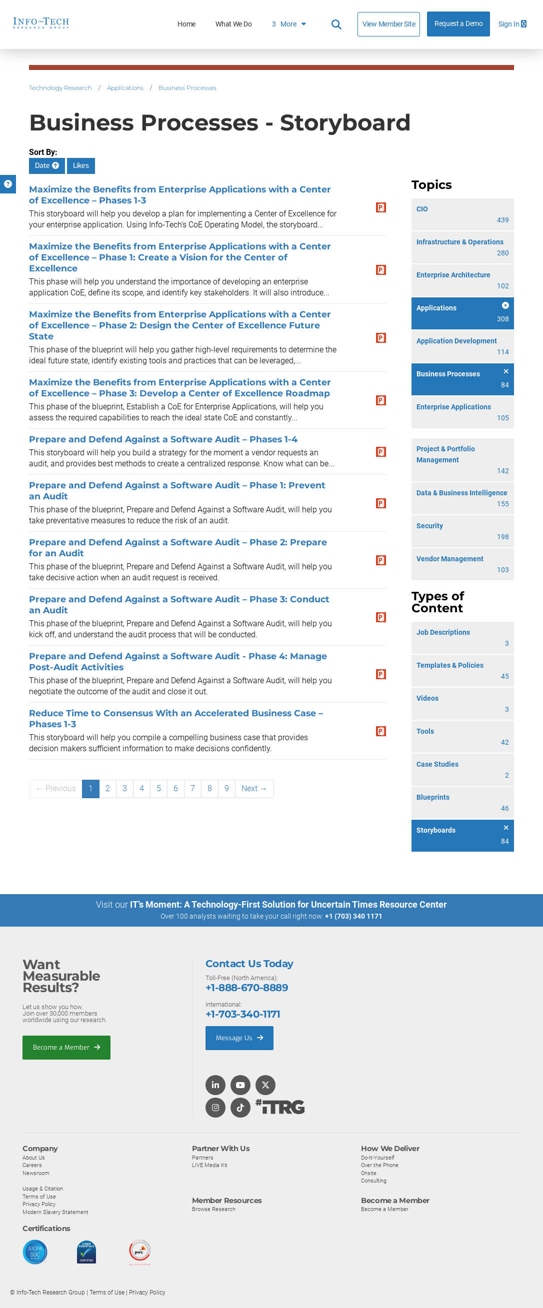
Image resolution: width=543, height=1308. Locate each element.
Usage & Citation (42, 1188)
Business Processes (187, 87)
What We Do (234, 24)
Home (187, 24)
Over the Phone (379, 1165)
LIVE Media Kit (210, 1165)
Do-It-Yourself (377, 1157)
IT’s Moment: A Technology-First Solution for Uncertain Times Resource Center (288, 904)
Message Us (239, 1038)
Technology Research (60, 87)
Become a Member (66, 1047)
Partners (203, 1157)
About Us (33, 1157)
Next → (255, 788)
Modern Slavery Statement (55, 1212)
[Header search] (336, 24)
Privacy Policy (39, 1204)
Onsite (368, 1173)
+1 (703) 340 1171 (353, 916)
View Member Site (388, 24)
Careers (32, 1165)
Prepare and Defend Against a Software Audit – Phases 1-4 (163, 439)
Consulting (373, 1180)
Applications (125, 87)
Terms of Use (39, 1196)
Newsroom (36, 1173)
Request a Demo (458, 23)
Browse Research (214, 1209)
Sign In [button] (512, 24)
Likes (81, 165)
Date (47, 165)
